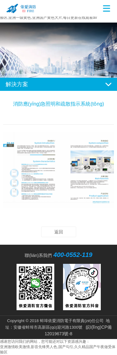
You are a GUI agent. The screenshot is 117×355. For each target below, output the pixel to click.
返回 (58, 231)
